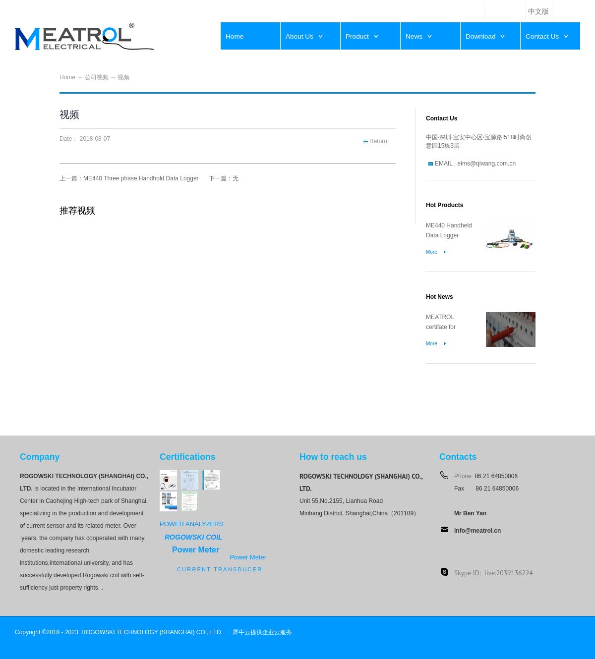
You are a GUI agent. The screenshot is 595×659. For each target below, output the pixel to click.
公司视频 (97, 77)
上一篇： (129, 178)
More (431, 252)
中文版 (538, 11)
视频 (123, 77)
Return (378, 141)
